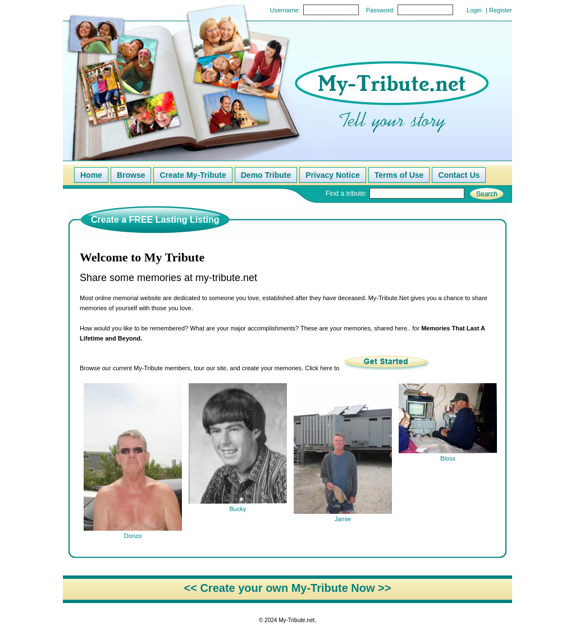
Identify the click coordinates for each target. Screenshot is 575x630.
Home (91, 175)
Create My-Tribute (192, 175)
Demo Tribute (266, 175)
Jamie (343, 515)
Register (500, 10)
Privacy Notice (332, 175)
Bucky (238, 505)
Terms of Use (399, 175)
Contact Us (459, 175)
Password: (380, 10)
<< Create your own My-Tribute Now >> (287, 588)
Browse (131, 175)
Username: (285, 10)
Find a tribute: (346, 193)
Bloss (448, 455)
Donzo (133, 532)
